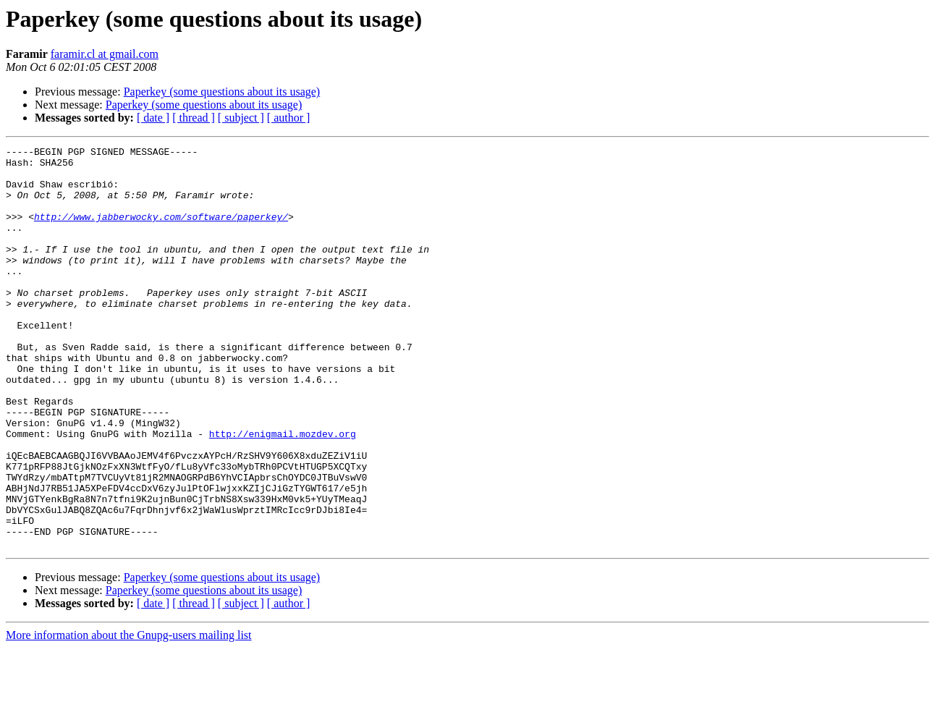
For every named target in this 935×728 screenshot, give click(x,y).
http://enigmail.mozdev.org (282, 492)
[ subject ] (241, 117)
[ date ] (153, 117)
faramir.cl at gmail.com (104, 54)
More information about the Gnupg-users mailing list (129, 715)
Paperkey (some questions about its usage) (222, 91)
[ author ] (288, 117)
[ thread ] (193, 117)
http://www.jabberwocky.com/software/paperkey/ (161, 231)
